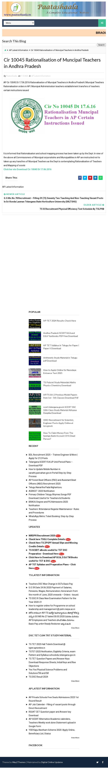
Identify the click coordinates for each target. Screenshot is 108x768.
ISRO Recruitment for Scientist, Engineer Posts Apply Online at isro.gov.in (58, 423)
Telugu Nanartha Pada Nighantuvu (45, 488)
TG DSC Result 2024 (38, 677)
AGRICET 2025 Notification (42, 491)
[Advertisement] (54, 241)
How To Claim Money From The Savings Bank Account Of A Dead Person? (59, 436)
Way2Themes (19, 762)
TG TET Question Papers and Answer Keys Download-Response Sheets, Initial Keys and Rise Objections (52, 663)
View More (75, 629)
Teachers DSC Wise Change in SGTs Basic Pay (51, 584)
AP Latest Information (18, 50)
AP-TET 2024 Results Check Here (59, 321)
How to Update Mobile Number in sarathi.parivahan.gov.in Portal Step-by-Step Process (50, 473)
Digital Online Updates (52, 762)
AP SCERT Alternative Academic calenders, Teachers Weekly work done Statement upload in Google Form (52, 723)
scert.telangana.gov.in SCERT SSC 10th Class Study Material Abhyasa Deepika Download (60, 410)
